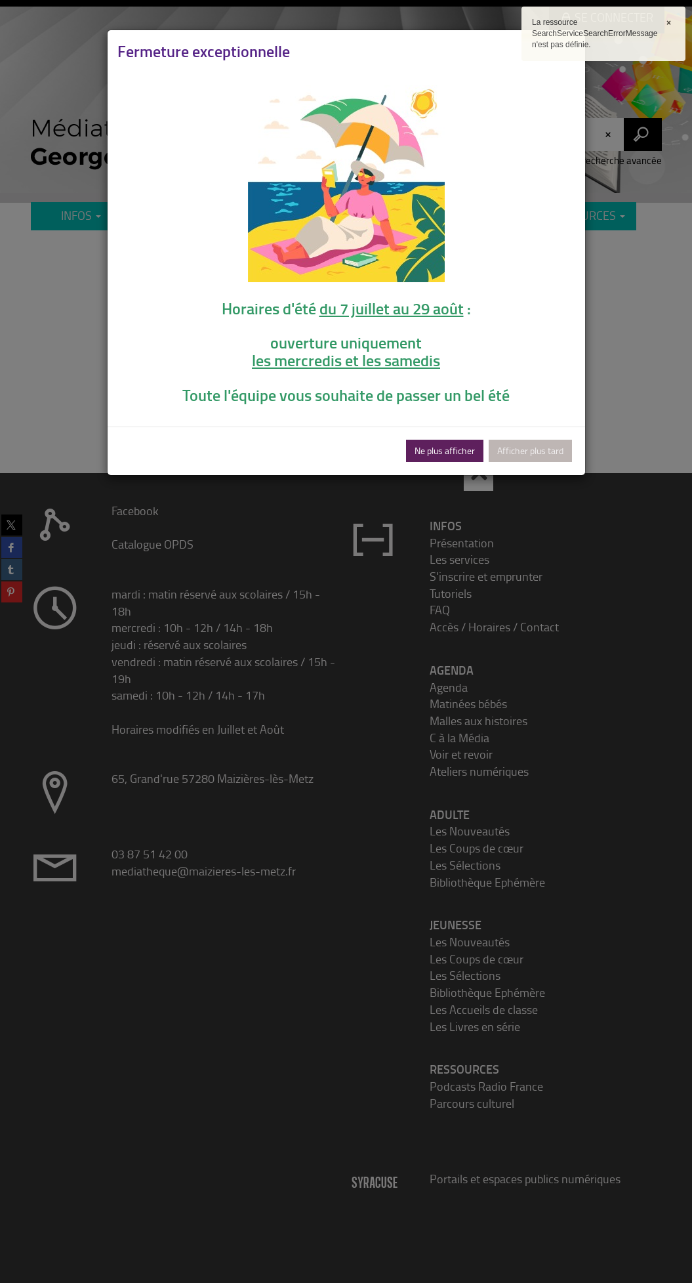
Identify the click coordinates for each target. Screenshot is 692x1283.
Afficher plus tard (530, 450)
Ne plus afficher (445, 450)
